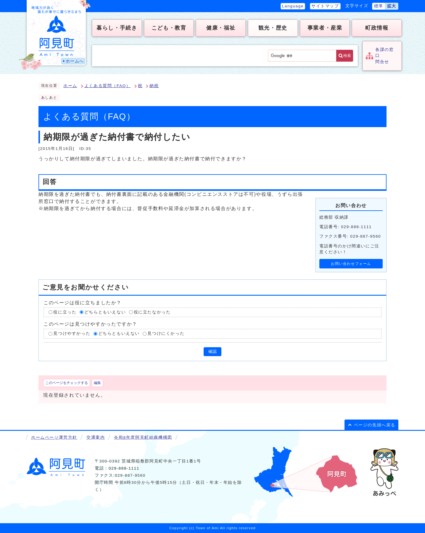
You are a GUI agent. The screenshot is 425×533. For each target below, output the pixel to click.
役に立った (64, 312)
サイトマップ (325, 6)
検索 (347, 55)
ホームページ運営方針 (54, 437)
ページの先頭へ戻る (374, 425)
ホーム (70, 86)
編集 (97, 383)
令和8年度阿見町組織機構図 (143, 437)
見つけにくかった (165, 333)
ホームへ (75, 61)
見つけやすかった (71, 333)
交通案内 (95, 437)
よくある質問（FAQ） (107, 86)
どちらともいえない (105, 312)
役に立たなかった (152, 312)
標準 (378, 6)
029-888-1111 (124, 468)
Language (293, 6)
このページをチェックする (66, 383)
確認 (212, 351)
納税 (154, 86)
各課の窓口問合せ (384, 55)
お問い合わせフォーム (351, 263)
